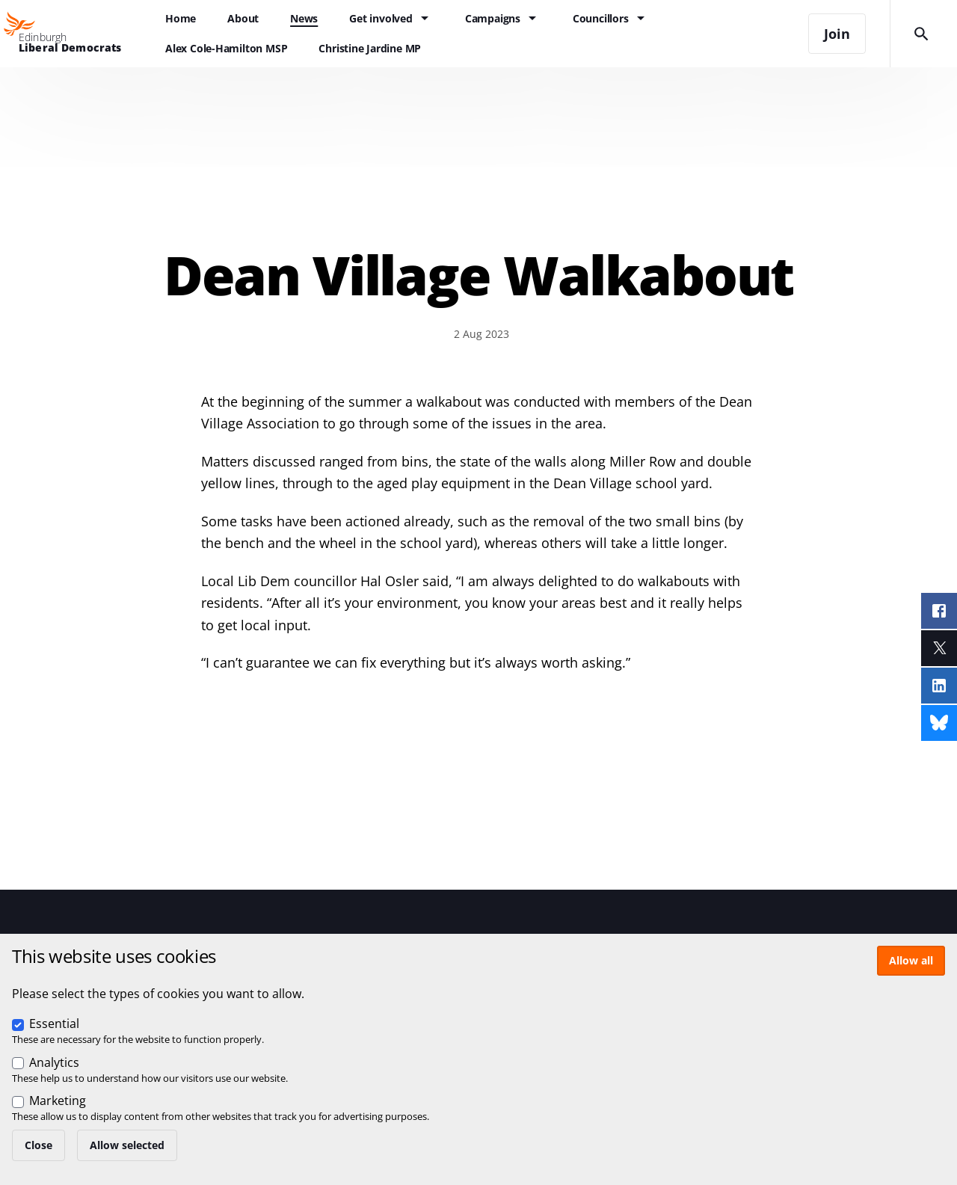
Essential (54, 1023)
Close (38, 1145)
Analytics (54, 1062)
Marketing (57, 1100)
